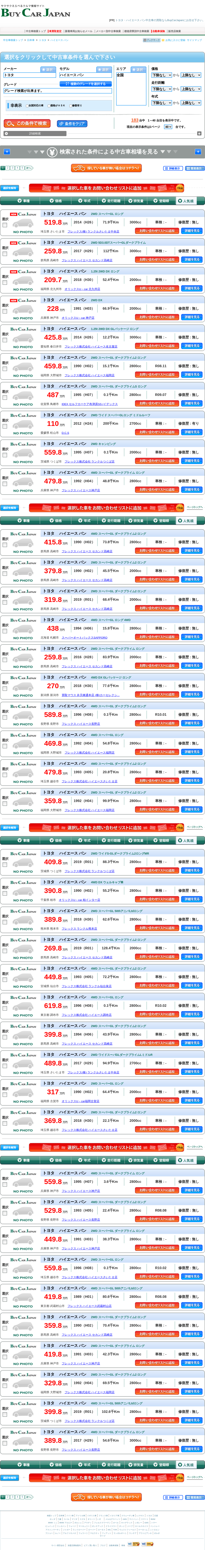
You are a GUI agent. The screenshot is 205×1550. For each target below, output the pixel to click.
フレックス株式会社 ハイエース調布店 (87, 1015)
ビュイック (50, 1526)
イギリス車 (92, 1516)
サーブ (102, 1536)
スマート (144, 1519)
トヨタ (42, 40)
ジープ (130, 1526)
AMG (125, 1519)
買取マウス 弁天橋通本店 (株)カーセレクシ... (91, 695)
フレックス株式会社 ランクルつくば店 (90, 461)
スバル (66, 1519)
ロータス (101, 1530)
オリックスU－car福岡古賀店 (81, 1101)
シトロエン (154, 1530)
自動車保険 (158, 31)
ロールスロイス (141, 1526)
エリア (121, 69)
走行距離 (158, 82)
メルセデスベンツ (112, 1519)
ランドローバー (79, 1530)
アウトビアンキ (145, 1533)
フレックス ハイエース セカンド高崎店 (87, 260)
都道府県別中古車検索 (136, 31)
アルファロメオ (69, 1533)
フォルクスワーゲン (102, 1523)
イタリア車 (115, 1516)
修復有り (77, 105)
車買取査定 (55, 31)
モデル (64, 69)
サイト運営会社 (57, 1545)
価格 (154, 69)
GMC (146, 1523)
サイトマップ (194, 40)
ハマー (154, 1523)
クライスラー (111, 1526)
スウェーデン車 (128, 1516)
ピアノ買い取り (90, 1545)
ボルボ (157, 1533)
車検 (123, 1545)
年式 (154, 96)
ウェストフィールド (127, 1530)
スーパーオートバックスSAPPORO (84, 637)
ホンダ (52, 1519)
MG (109, 1530)
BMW (153, 1519)
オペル (116, 1523)
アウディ (88, 1523)
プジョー (49, 1533)
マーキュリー (84, 1526)
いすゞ (100, 1519)
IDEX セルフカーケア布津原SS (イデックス (90, 404)
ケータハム (143, 1530)
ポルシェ (78, 1523)
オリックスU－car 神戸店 (78, 317)
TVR (115, 1530)
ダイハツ (91, 1519)
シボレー (138, 1523)
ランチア (132, 1533)
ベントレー (155, 1526)
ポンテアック (97, 1526)
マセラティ (94, 1533)
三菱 (59, 1519)
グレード (10, 84)
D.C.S (65, 432)
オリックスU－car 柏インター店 (79, 899)
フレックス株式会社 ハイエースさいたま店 (90, 781)
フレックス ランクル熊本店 (79, 928)
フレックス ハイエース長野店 (81, 723)
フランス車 (104, 1516)
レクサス (140, 1516)
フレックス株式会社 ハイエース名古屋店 (91, 346)
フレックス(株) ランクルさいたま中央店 (93, 231)
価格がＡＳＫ (57, 105)
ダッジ (122, 1526)
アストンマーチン (53, 1530)
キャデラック (126, 1523)
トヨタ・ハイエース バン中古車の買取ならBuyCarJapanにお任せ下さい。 (160, 20)
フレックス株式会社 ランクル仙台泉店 (87, 986)
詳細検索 (35, 133)
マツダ (74, 1519)
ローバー (92, 1530)
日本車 (31, 40)
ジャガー (66, 1530)
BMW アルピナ (65, 1523)
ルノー (58, 1533)
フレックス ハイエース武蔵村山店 (90, 1306)
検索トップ (51, 1516)
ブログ (103, 1545)
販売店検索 (174, 31)
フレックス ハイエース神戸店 (81, 490)
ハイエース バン (60, 40)
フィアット (106, 1533)
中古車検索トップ (36, 31)
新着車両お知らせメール (78, 31)
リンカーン (61, 1526)
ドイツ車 (70, 1516)
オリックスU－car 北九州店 (82, 289)
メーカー (10, 69)
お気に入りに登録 (175, 40)
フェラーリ (83, 1533)
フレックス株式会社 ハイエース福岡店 (90, 375)
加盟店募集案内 (74, 1545)
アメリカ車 (81, 1516)
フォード (72, 1526)
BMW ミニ (52, 1523)
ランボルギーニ (120, 1533)
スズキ (82, 1519)
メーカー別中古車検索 (108, 31)
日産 (156, 1516)
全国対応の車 (36, 105)
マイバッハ (134, 1519)
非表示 (16, 105)
